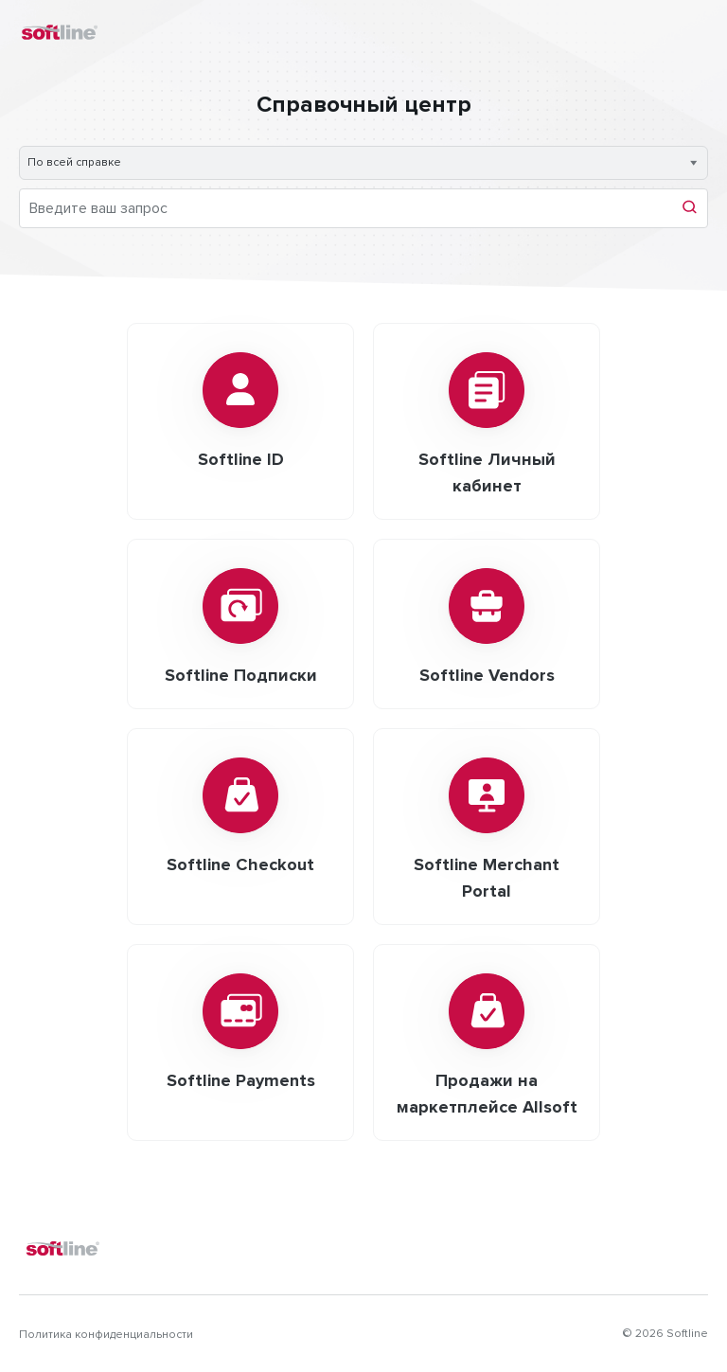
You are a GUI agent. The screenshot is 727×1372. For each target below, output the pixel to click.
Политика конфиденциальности (106, 1335)
